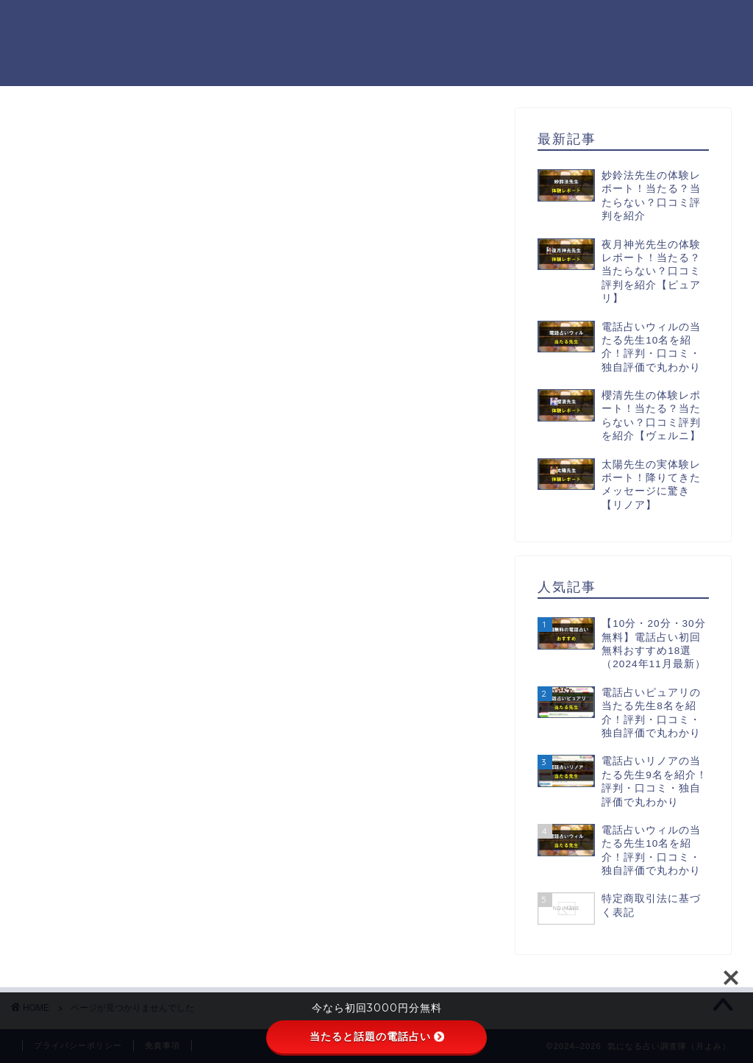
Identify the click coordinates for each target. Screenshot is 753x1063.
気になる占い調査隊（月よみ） (62, 42)
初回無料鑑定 (118, 776)
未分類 (99, 795)
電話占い (106, 815)
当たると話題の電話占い (377, 1036)
